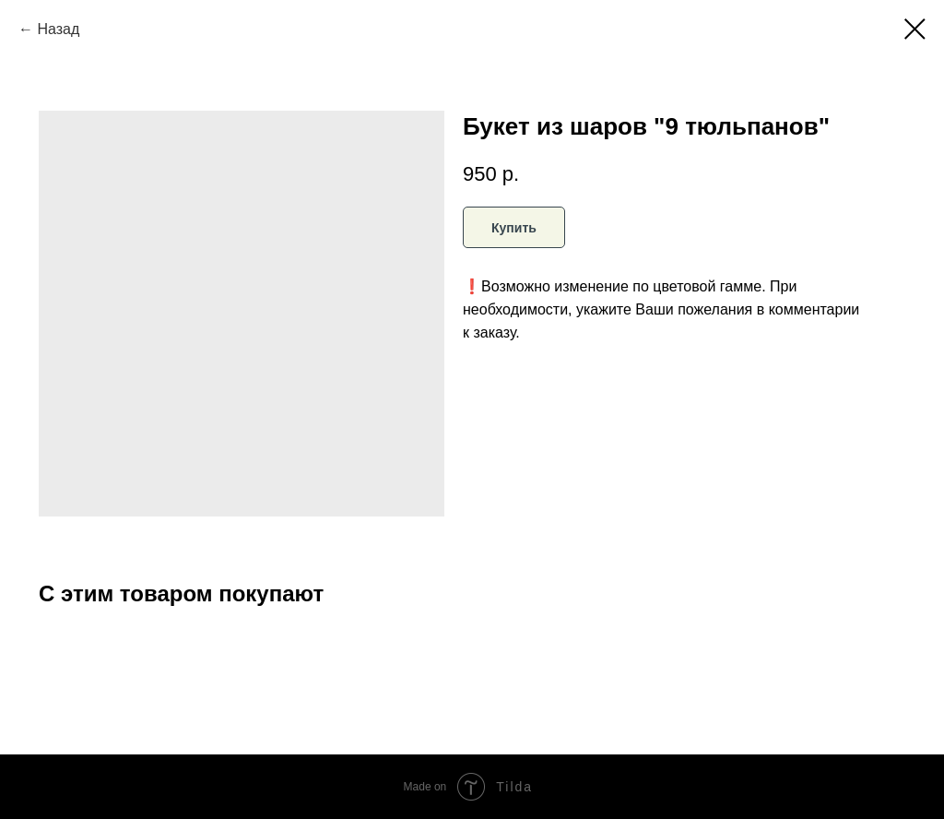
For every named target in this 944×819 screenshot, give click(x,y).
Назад (58, 29)
